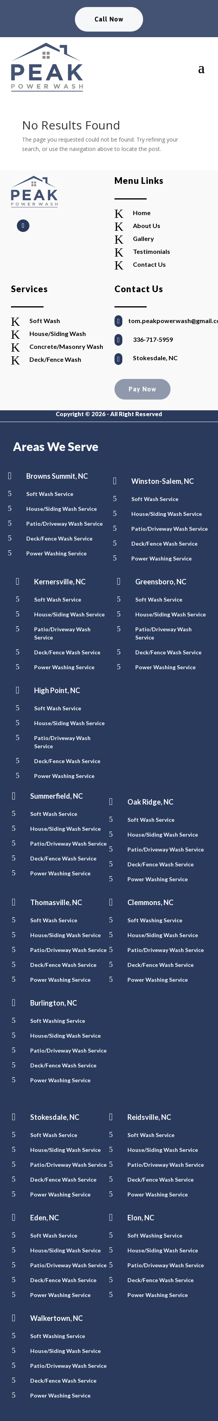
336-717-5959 (153, 339)
